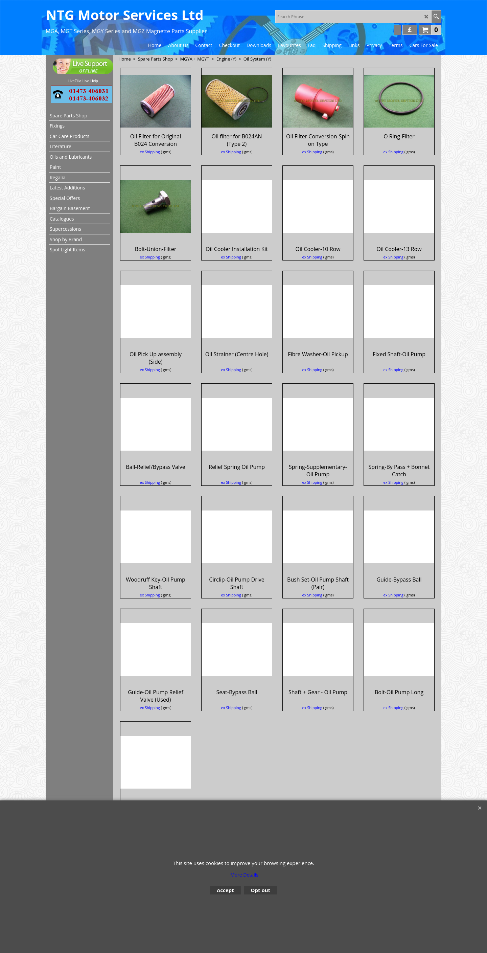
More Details (244, 874)
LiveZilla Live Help (83, 81)
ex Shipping (150, 166)
